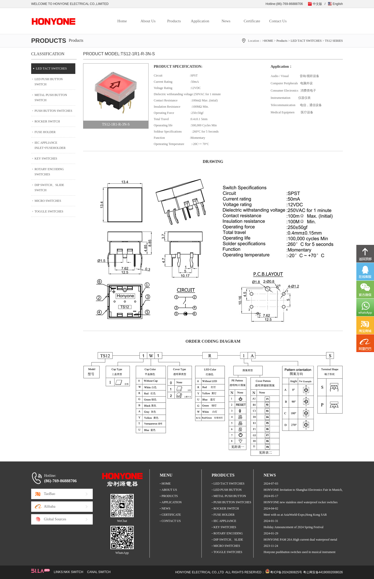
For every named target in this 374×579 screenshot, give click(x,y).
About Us (148, 21)
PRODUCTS (170, 496)
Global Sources (55, 519)
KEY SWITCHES (46, 158)
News (226, 21)
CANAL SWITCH (98, 572)
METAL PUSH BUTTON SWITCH (51, 97)
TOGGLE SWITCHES (49, 211)
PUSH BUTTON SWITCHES (53, 111)
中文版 (317, 4)
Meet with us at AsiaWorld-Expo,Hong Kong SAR (295, 514)
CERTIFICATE (171, 514)
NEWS (166, 508)
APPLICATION (172, 502)
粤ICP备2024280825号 (286, 572)
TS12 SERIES (334, 41)
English (338, 4)
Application (200, 21)
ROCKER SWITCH (47, 121)
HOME (166, 483)
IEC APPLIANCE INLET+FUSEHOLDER (50, 145)
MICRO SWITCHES (48, 201)
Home (122, 21)
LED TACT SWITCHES (306, 41)
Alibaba (49, 506)
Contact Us (277, 21)
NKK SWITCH (73, 572)
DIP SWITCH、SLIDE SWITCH (49, 187)
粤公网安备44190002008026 (323, 572)
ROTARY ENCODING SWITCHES (49, 171)
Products (174, 21)
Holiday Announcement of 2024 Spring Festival (293, 527)
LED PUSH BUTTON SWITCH (49, 81)
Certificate (252, 21)
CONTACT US (171, 521)
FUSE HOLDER (45, 132)
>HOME (267, 41)
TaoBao (49, 494)
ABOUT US (169, 490)
